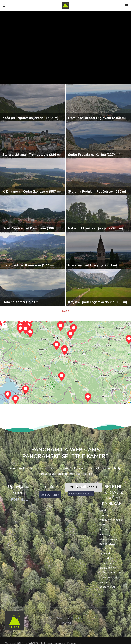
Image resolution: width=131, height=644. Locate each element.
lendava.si (105, 548)
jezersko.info (106, 563)
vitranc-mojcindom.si (111, 520)
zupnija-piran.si (107, 568)
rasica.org (104, 534)
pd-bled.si (105, 558)
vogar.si (103, 515)
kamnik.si (104, 553)
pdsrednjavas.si (108, 539)
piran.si (103, 582)
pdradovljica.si (107, 544)
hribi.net (103, 529)
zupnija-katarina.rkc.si (111, 572)
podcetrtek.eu (107, 587)
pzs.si (102, 510)
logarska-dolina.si (109, 577)
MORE (65, 311)
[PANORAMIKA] (65, 5)
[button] (61, 376)
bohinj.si (104, 524)
